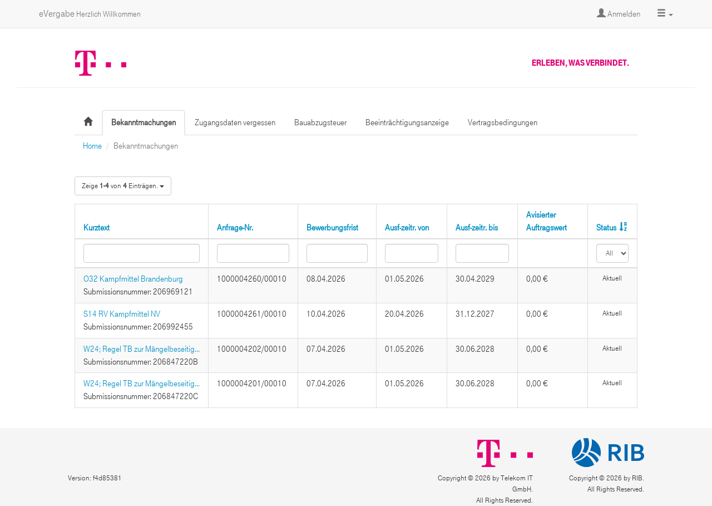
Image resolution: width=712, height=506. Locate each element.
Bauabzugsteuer (320, 122)
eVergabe (90, 13)
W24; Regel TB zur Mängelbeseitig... (141, 349)
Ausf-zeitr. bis (477, 228)
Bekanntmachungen (143, 122)
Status (606, 228)
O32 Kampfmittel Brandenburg (133, 279)
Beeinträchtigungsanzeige (407, 122)
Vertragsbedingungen (502, 122)
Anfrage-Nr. (235, 228)
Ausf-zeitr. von (407, 228)
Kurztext (96, 228)
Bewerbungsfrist (332, 228)
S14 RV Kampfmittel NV (121, 314)
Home (92, 146)
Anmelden (618, 14)
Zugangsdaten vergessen (235, 122)
